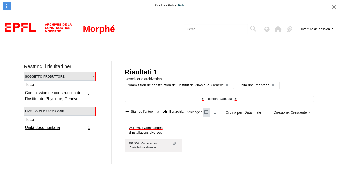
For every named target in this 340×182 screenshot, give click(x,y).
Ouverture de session (315, 29)
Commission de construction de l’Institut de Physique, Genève (57, 95)
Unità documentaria (57, 128)
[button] (278, 29)
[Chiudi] (334, 7)
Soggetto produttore (45, 76)
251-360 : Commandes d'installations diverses (145, 130)
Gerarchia (173, 111)
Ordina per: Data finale (244, 112)
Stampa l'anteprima (142, 111)
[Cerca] (216, 29)
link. (181, 5)
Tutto (29, 84)
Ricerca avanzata (219, 99)
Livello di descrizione (44, 111)
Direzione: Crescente (291, 112)
